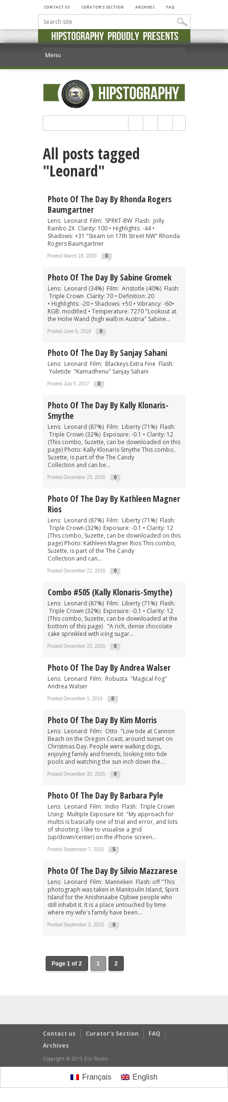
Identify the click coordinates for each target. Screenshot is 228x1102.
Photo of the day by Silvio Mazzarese (113, 870)
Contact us (57, 7)
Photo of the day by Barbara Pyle (105, 795)
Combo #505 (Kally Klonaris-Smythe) (110, 592)
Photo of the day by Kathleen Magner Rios (114, 503)
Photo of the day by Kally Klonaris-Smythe (108, 410)
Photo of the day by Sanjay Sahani (107, 352)
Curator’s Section (102, 7)
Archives (145, 7)
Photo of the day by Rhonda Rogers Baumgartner (110, 204)
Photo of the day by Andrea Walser (109, 667)
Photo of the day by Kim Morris (102, 720)
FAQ (170, 7)
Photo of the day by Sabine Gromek (110, 277)
